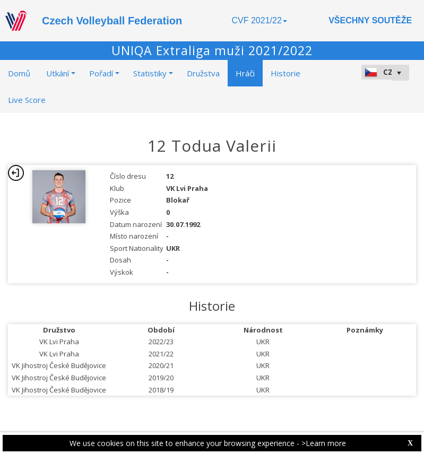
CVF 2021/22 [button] (259, 20)
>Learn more (323, 443)
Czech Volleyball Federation (112, 21)
